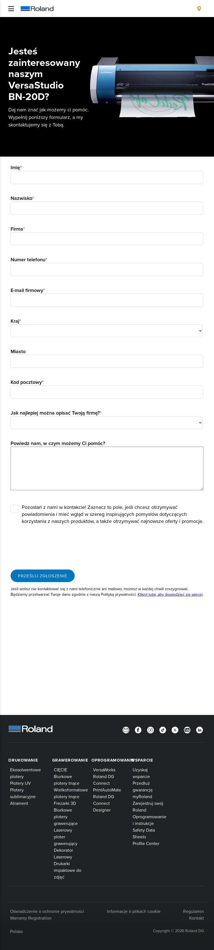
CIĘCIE (60, 770)
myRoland (142, 796)
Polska (16, 931)
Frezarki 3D (65, 803)
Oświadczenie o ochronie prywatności (47, 911)
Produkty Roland (30, 21)
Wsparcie (142, 760)
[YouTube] (187, 729)
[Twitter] (175, 729)
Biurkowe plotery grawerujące (66, 816)
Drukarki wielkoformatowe (67, 21)
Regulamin (193, 911)
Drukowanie (23, 760)
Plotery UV (20, 783)
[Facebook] (138, 729)
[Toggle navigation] (11, 8)
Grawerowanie (70, 760)
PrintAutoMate (107, 790)
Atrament (19, 803)
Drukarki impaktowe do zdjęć (67, 870)
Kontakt (196, 918)
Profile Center (146, 843)
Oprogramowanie (112, 760)
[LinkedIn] (199, 729)
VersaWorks (104, 770)
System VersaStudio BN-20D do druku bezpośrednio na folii (138, 21)
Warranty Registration (31, 918)
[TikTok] (162, 729)
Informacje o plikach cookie (133, 911)
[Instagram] (150, 729)
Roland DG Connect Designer (103, 803)
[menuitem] (199, 8)
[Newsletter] (126, 729)
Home (10, 21)
